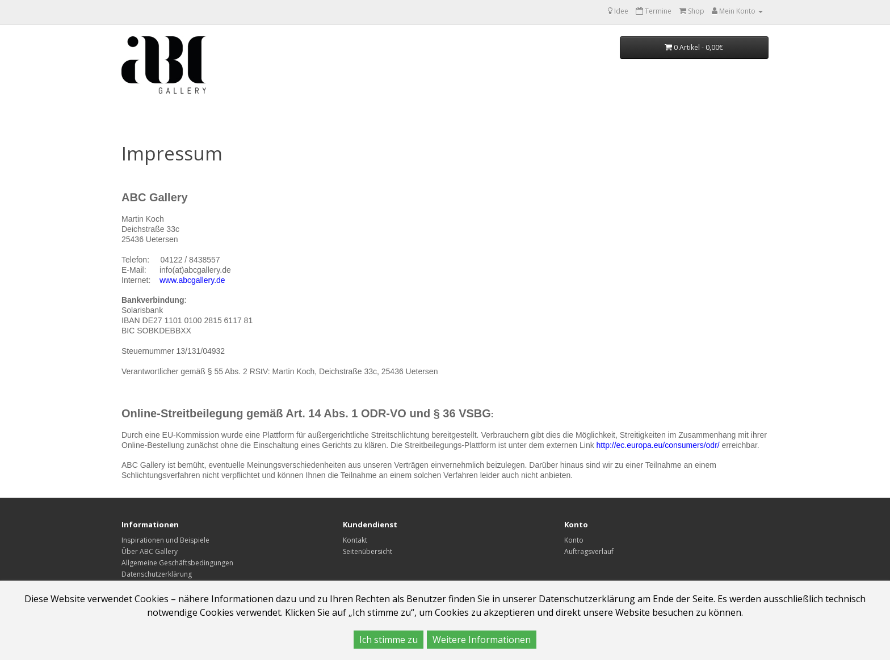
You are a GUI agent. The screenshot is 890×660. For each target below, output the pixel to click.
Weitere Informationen (482, 639)
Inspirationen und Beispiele (165, 540)
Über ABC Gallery (149, 551)
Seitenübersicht (367, 551)
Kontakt (355, 540)
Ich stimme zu (388, 639)
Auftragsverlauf (589, 551)
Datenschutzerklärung (156, 574)
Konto (573, 540)
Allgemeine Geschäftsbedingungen (177, 563)
